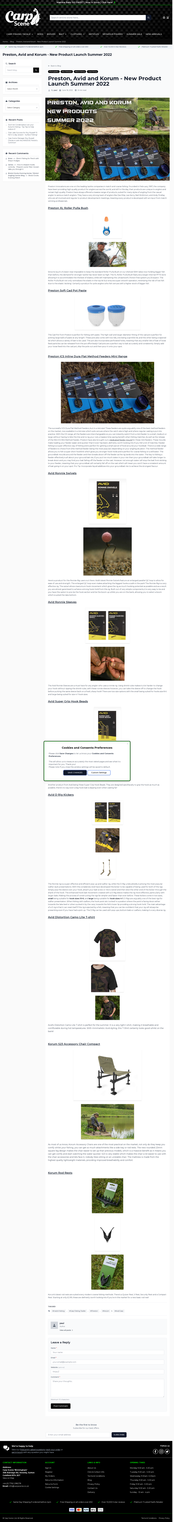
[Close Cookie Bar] (127, 743)
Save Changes (75, 773)
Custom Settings (99, 773)
